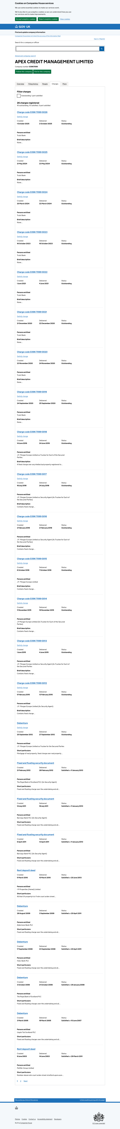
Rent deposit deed (26, 870)
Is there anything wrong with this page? (92, 1100)
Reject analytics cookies (48, 19)
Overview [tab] (20, 84)
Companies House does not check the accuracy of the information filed (37, 36)
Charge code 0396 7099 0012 (32, 683)
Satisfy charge (22, 117)
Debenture (22, 723)
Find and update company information (30, 32)
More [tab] (65, 84)
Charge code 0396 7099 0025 (32, 152)
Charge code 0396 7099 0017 (32, 474)
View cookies (65, 19)
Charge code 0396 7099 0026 (32, 112)
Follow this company (24, 71)
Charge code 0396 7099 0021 (32, 312)
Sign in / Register (99, 39)
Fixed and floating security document (35, 763)
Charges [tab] (55, 84)
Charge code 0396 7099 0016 (32, 516)
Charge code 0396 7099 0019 (32, 391)
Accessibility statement (44, 1119)
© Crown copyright (99, 1123)
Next (25, 1081)
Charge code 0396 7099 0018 (32, 431)
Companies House (26, 1123)
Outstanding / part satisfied (29, 96)
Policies (17, 1119)
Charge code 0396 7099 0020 (32, 352)
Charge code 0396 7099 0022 (32, 272)
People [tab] (45, 84)
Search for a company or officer (27, 42)
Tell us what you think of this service (26, 1100)
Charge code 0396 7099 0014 (32, 598)
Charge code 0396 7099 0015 (32, 558)
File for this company (42, 71)
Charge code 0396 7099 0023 (32, 232)
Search (101, 48)
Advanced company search (25, 56)
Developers (57, 1119)
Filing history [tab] (33, 84)
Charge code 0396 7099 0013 (32, 640)
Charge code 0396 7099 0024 (32, 192)
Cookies (24, 1119)
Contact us (32, 1119)
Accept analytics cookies (25, 19)
